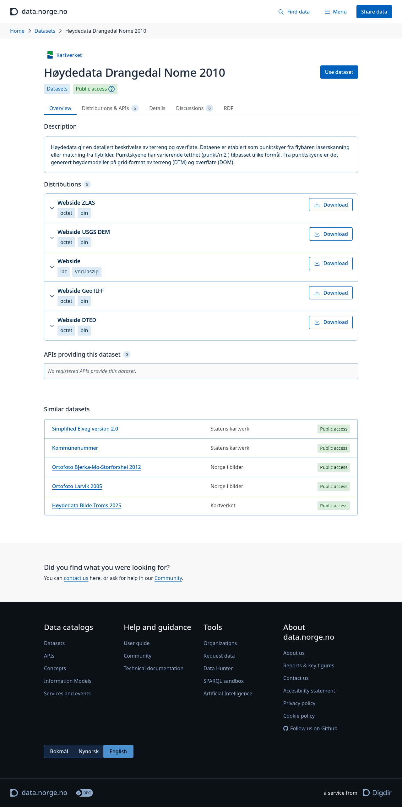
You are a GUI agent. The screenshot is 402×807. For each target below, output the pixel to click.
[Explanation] (111, 89)
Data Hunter (218, 668)
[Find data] (294, 11)
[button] (201, 208)
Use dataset (339, 72)
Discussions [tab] (194, 108)
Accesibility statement (309, 690)
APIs (49, 655)
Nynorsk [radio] (89, 751)
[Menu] (335, 11)
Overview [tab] (60, 108)
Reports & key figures (308, 665)
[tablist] (201, 108)
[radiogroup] (88, 751)
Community (168, 578)
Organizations (220, 643)
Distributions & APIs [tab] (110, 108)
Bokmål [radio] (59, 751)
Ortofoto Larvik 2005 (77, 486)
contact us (76, 578)
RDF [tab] (228, 108)
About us (294, 653)
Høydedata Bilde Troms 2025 (86, 505)
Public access (91, 89)
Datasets (45, 30)
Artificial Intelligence (228, 693)
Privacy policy (299, 703)
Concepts (55, 668)
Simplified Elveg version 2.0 (85, 428)
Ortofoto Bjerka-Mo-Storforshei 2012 (96, 467)
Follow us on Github (310, 728)
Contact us (295, 678)
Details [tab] (157, 108)
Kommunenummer (75, 447)
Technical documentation (153, 668)
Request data (219, 655)
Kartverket (64, 55)
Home (17, 30)
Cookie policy (299, 716)
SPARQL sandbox (224, 680)
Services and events (67, 693)
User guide (137, 643)
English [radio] (118, 751)
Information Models (67, 680)
